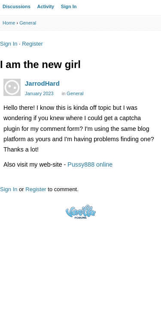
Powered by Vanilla (81, 212)
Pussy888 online (89, 164)
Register (32, 43)
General (75, 93)
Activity (45, 6)
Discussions (16, 6)
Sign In (69, 6)
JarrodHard (42, 83)
